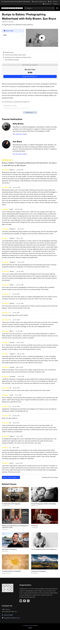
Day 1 (5, 35)
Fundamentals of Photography (11, 504)
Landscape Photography (38, 571)
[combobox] (39, 8)
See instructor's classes (20, 134)
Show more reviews (11, 477)
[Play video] (42, 38)
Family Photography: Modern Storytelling (43, 504)
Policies (30, 627)
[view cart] (56, 1)
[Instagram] (28, 600)
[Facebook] (24, 600)
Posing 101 (34, 526)
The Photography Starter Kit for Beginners (44, 549)
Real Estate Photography (9, 549)
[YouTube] (20, 600)
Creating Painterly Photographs (11, 571)
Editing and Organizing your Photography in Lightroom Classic (15, 526)
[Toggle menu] (57, 8)
